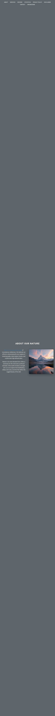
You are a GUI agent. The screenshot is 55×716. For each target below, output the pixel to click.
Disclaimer (47, 2)
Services (12, 2)
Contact (22, 4)
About (6, 2)
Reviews (19, 2)
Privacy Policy (37, 2)
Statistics (27, 2)
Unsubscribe (31, 4)
